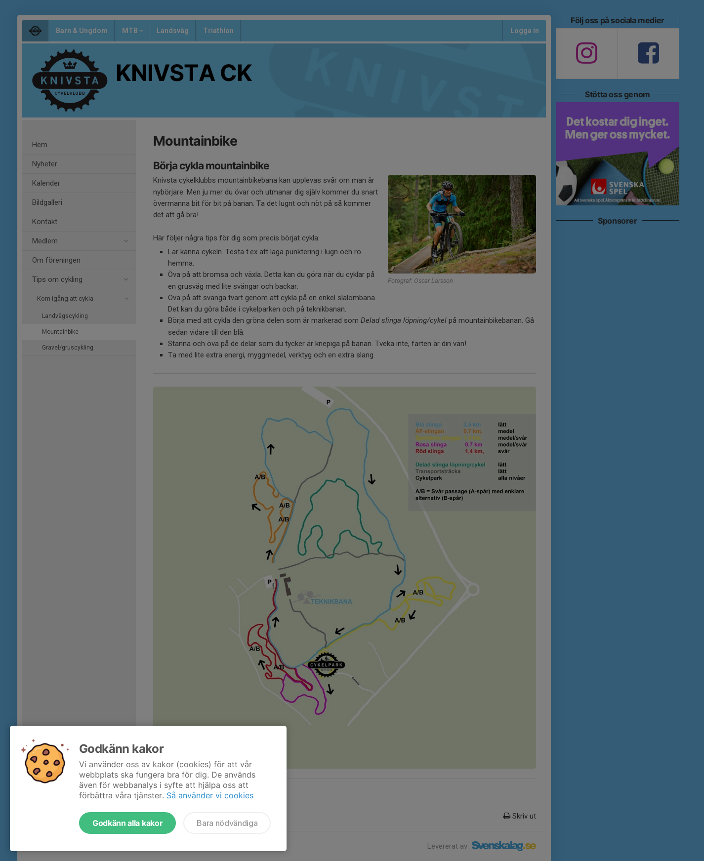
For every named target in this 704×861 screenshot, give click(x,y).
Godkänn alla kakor (127, 823)
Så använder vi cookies (209, 795)
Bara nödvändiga (227, 823)
